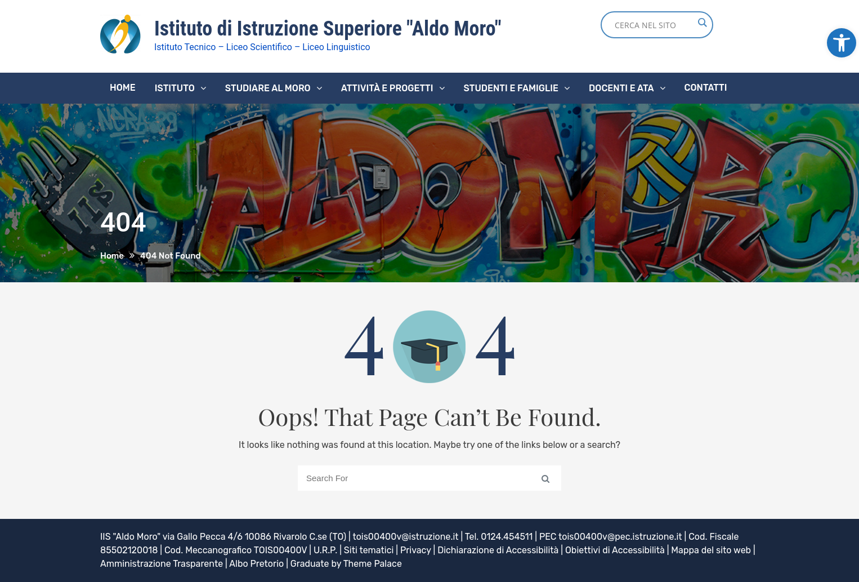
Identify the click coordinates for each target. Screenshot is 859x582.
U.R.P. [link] (325, 550)
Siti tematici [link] (369, 550)
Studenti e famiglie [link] (511, 88)
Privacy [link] (415, 550)
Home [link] (123, 87)
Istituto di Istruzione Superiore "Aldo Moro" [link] (328, 28)
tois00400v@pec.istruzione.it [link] (620, 536)
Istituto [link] (175, 88)
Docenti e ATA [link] (621, 88)
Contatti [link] (705, 87)
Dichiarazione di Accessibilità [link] (497, 550)
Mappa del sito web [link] (711, 550)
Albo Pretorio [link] (256, 563)
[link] (841, 42)
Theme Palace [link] (372, 563)
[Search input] (654, 25)
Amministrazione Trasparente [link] (161, 563)
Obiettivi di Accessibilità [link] (615, 550)
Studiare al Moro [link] (268, 88)
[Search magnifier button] (702, 22)
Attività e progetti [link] (387, 88)
